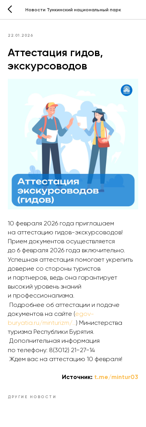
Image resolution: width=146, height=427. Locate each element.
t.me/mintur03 (116, 377)
